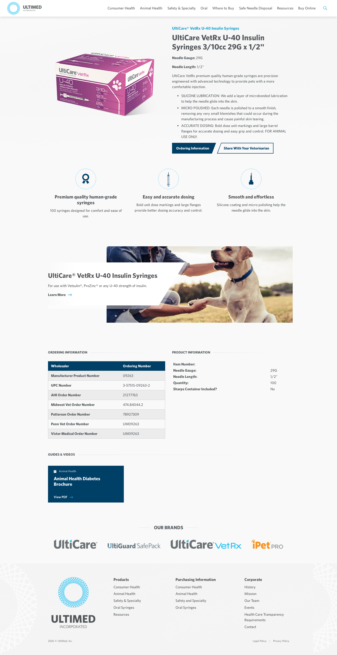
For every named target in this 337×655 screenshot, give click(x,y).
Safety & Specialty (185, 8)
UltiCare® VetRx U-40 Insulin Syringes (205, 28)
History (250, 586)
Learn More (57, 295)
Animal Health (156, 8)
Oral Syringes (123, 606)
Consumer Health (126, 8)
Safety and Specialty (191, 600)
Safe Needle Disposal (257, 8)
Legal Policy (259, 639)
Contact (250, 625)
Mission (250, 593)
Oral (207, 8)
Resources (287, 8)
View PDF (60, 497)
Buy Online (307, 8)
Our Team (252, 600)
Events (249, 606)
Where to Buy (226, 8)
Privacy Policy (281, 639)
